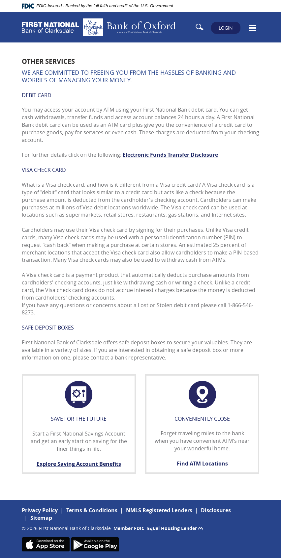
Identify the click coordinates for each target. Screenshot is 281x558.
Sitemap (41, 517)
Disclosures (216, 510)
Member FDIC (128, 528)
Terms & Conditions (91, 510)
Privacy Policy (40, 510)
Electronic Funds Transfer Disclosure (170, 154)
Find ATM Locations (202, 463)
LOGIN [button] (226, 28)
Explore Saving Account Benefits (79, 463)
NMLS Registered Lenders (159, 510)
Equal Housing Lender (175, 528)
